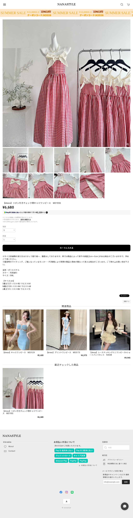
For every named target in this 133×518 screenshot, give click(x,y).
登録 (126, 482)
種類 (4, 227)
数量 (4, 236)
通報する (126, 301)
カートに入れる (66, 248)
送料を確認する (26, 219)
